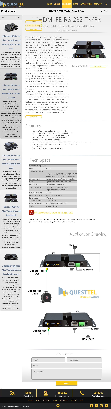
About (38, 400)
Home (30, 400)
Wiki (81, 400)
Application (64, 400)
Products (46, 400)
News (55, 400)
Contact (74, 400)
